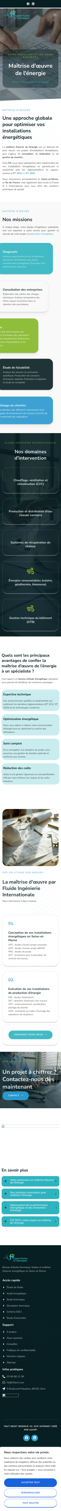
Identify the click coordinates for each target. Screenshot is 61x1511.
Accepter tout (30, 1482)
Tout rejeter (30, 1503)
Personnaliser (30, 1492)
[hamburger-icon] (55, 15)
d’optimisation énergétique (40, 233)
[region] (30, 1479)
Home (15, 81)
